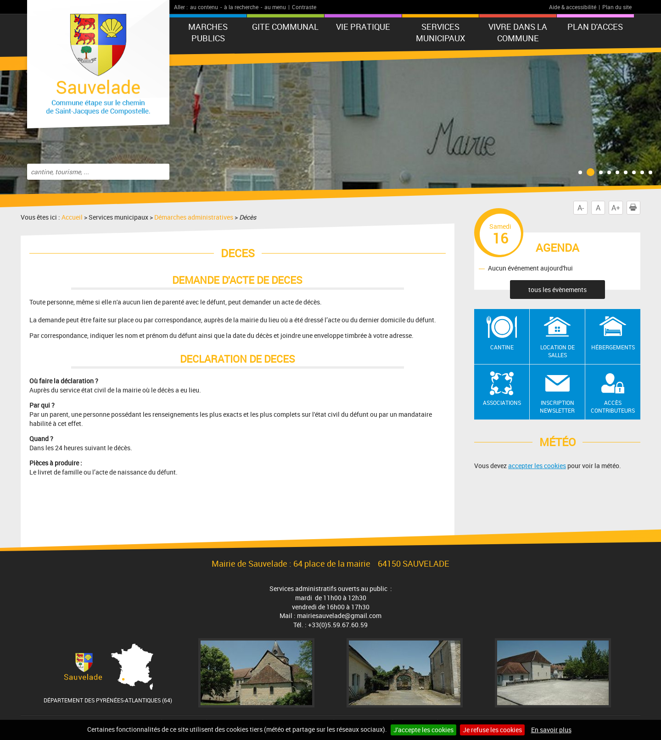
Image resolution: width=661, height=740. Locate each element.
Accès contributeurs (613, 406)
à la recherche (241, 7)
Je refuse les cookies (492, 729)
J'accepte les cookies (423, 729)
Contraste (304, 7)
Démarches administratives (193, 217)
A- (580, 208)
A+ (615, 208)
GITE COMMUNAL (285, 26)
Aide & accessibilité (572, 7)
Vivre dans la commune (517, 32)
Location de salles (557, 351)
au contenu (204, 7)
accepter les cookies (537, 465)
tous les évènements (557, 289)
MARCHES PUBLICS (208, 32)
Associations (502, 402)
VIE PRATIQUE (363, 26)
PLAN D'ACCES (595, 26)
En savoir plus (551, 729)
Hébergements (613, 347)
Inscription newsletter (557, 406)
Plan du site (617, 7)
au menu (275, 7)
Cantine (502, 347)
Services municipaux (440, 32)
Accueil (72, 217)
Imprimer (634, 208)
